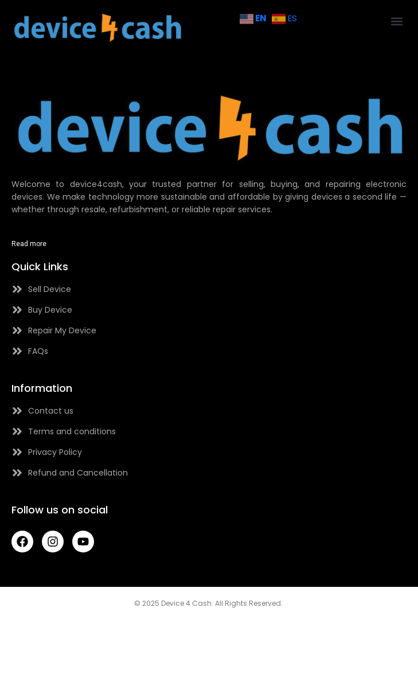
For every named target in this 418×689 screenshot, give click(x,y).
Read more (28, 244)
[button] (397, 20)
